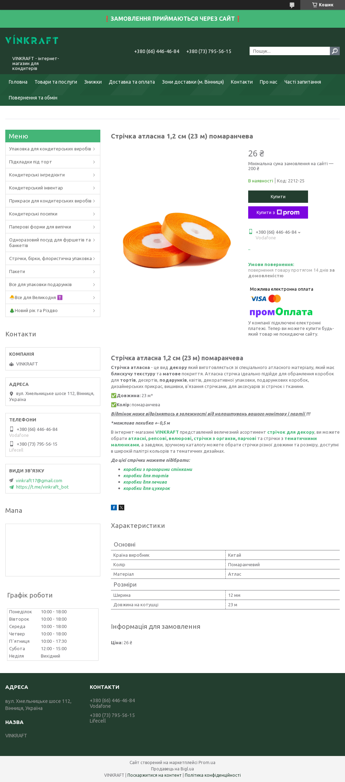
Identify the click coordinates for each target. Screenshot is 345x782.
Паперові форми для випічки (40, 226)
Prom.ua (207, 762)
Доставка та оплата (132, 82)
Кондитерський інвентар (36, 187)
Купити (278, 196)
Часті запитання (302, 82)
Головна (18, 82)
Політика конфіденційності (213, 775)
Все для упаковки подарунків (40, 284)
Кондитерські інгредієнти (37, 174)
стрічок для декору (290, 431)
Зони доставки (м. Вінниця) (193, 82)
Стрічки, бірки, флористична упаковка (50, 258)
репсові (157, 438)
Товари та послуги (55, 82)
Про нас (268, 82)
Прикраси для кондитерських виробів (50, 200)
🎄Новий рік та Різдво (33, 310)
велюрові (180, 438)
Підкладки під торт (30, 161)
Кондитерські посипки (33, 213)
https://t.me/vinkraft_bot (42, 486)
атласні (137, 438)
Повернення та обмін (33, 98)
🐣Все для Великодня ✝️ (36, 297)
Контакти (242, 82)
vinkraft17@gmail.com (39, 480)
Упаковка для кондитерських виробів (50, 148)
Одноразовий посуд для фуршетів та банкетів (50, 242)
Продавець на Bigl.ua (172, 769)
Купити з (278, 212)
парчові (247, 438)
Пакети (17, 271)
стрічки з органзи (215, 438)
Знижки (93, 82)
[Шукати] (335, 51)
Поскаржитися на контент (154, 775)
